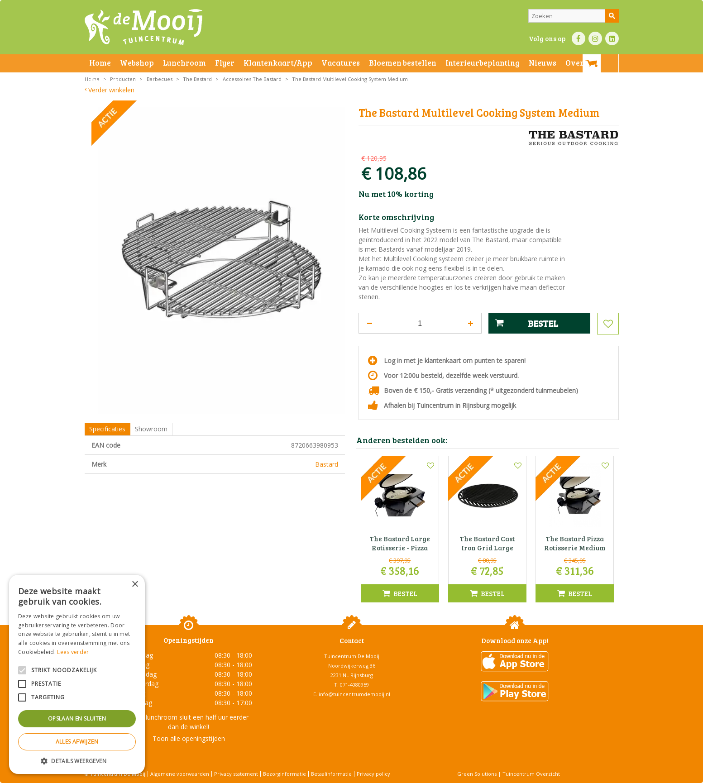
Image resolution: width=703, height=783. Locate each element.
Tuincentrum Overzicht (531, 773)
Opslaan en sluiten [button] (77, 718)
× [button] (134, 584)
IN (595, 38)
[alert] (77, 674)
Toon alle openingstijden (189, 738)
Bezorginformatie (284, 773)
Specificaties (107, 429)
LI (612, 38)
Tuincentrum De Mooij (351, 656)
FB (578, 38)
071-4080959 (354, 684)
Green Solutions (477, 773)
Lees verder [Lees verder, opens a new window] (73, 652)
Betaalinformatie (331, 773)
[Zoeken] (573, 16)
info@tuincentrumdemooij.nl (354, 694)
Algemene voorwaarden (179, 773)
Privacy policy (373, 773)
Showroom (151, 429)
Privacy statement (236, 773)
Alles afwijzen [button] (77, 741)
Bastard (326, 464)
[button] (77, 760)
